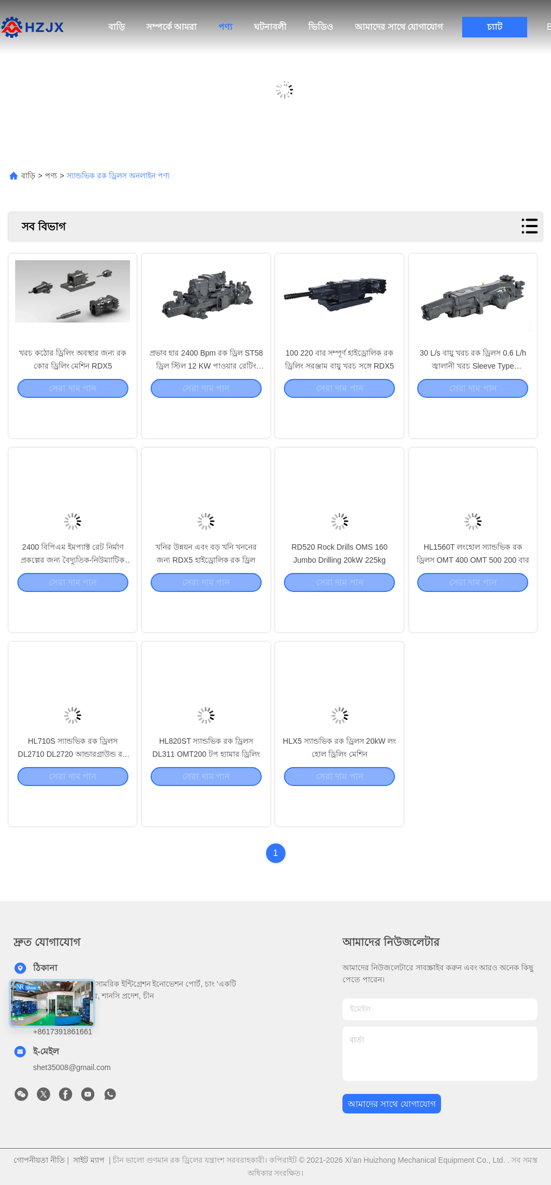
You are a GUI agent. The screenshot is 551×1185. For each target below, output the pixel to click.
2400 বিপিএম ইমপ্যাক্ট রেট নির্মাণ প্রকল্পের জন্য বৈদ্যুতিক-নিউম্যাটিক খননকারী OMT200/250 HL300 (73, 591)
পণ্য (225, 26)
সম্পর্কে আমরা (171, 26)
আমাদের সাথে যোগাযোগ (399, 26)
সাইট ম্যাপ (89, 1160)
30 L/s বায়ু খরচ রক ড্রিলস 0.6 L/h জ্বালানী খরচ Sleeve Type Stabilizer (473, 396)
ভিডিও (320, 26)
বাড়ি (116, 26)
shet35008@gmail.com (72, 1067)
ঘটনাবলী (270, 26)
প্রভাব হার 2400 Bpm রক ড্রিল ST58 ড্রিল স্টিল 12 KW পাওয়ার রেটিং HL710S (206, 396)
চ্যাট (494, 26)
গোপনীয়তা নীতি (39, 1160)
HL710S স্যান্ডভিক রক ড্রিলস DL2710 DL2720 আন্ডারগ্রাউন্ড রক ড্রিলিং (73, 785)
